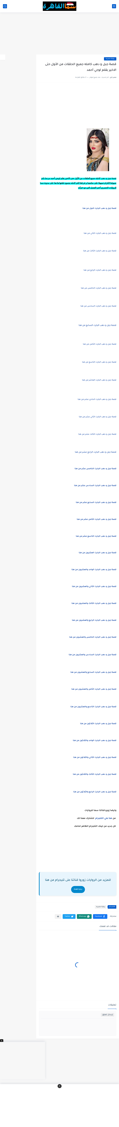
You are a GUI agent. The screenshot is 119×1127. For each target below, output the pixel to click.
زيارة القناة (78, 889)
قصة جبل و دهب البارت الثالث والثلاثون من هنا (94, 774)
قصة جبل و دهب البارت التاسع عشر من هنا (96, 536)
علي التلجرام (101, 818)
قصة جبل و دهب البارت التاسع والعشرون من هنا (93, 707)
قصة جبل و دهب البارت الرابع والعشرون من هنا (94, 620)
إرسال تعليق (107, 1015)
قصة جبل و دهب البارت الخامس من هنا (98, 288)
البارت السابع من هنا (97, 325)
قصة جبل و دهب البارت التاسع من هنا (99, 362)
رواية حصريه (110, 59)
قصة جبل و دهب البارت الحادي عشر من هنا (97, 399)
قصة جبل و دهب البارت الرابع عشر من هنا (95, 452)
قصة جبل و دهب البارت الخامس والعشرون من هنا (92, 637)
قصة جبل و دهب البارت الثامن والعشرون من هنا (93, 689)
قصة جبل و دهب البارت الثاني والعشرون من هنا (94, 587)
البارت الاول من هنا (99, 208)
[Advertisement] (59, 34)
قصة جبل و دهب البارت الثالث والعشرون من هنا (94, 604)
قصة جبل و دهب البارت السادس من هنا (98, 306)
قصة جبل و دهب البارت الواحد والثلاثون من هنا (94, 741)
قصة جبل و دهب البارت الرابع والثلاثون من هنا (94, 792)
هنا (110, 818)
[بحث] (5, 6)
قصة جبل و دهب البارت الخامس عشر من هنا (95, 469)
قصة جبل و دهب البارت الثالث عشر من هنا (97, 434)
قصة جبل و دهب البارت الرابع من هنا (100, 270)
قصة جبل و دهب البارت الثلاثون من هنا (98, 724)
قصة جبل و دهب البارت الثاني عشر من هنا (97, 417)
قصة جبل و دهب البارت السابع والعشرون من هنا (93, 672)
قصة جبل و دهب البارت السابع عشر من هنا (96, 503)
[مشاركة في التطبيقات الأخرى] (58, 916)
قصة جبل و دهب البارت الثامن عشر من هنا (96, 519)
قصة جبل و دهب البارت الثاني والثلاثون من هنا (94, 758)
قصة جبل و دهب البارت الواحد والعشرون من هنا (94, 570)
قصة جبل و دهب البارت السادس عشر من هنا (95, 486)
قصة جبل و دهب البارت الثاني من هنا (100, 233)
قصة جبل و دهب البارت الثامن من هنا (99, 344)
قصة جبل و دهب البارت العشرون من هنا (97, 553)
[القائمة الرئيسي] (114, 6)
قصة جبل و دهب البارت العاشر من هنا (99, 380)
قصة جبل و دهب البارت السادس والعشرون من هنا (92, 655)
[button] (100, 916)
